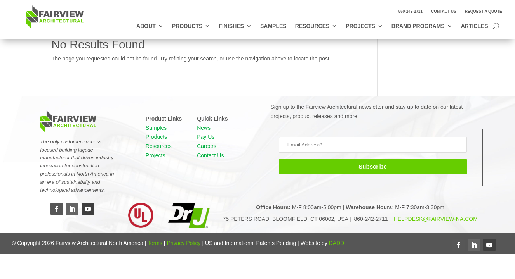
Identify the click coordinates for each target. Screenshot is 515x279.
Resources (312, 26)
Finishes (231, 26)
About (146, 26)
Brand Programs (418, 26)
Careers (206, 146)
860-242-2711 (410, 11)
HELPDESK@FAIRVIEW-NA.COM (435, 219)
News (204, 128)
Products (187, 26)
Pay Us (205, 137)
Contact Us (443, 11)
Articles (474, 26)
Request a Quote (483, 11)
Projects (360, 26)
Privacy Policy (183, 243)
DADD (336, 243)
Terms (155, 243)
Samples (273, 26)
